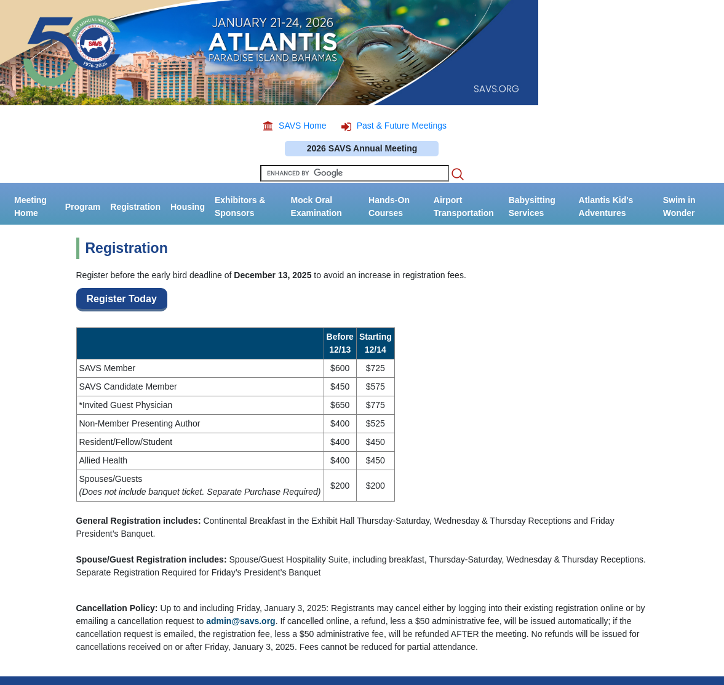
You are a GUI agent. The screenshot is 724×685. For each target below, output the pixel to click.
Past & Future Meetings (402, 125)
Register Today (122, 299)
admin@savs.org (240, 621)
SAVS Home (303, 125)
